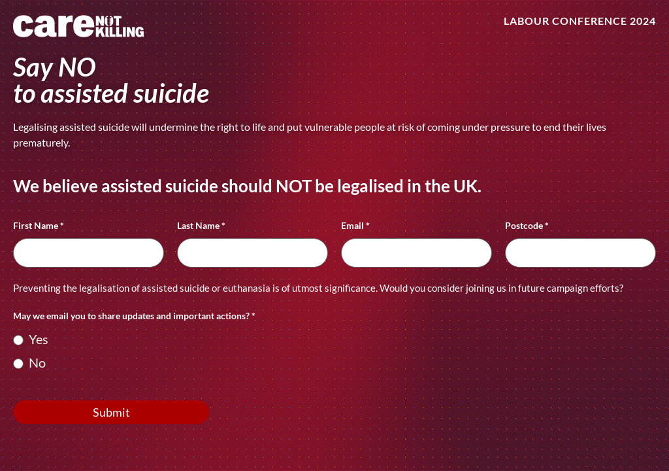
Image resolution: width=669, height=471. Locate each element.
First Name (38, 226)
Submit (111, 412)
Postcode (527, 226)
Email (355, 226)
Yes (30, 339)
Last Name (201, 226)
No (29, 362)
